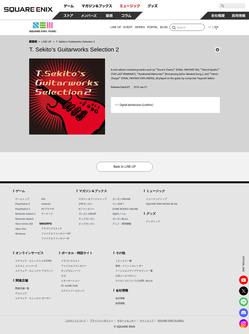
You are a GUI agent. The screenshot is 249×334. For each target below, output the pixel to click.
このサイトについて (75, 320)
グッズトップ (153, 221)
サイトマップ (147, 320)
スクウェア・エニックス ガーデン (33, 298)
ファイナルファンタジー (74, 266)
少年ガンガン (86, 204)
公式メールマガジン (125, 276)
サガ (63, 276)
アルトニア (21, 293)
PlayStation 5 (22, 204)
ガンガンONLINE (121, 199)
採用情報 (120, 303)
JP (209, 27)
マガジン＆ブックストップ (93, 199)
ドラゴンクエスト (70, 261)
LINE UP (47, 41)
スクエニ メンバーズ (26, 266)
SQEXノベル (119, 214)
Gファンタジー (86, 209)
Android (45, 204)
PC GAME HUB (69, 285)
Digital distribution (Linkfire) (136, 104)
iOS (43, 199)
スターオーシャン (70, 280)
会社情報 (120, 298)
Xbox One (20, 229)
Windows (20, 233)
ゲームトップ (22, 199)
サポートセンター (126, 320)
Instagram (243, 323)
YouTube (243, 280)
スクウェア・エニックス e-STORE (33, 261)
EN (216, 27)
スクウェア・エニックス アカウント (34, 270)
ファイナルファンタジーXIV (56, 233)
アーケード (47, 214)
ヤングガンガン (87, 219)
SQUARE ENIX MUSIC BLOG (162, 204)
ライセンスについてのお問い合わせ (134, 280)
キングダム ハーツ (70, 270)
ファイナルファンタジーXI (55, 238)
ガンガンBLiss (120, 219)
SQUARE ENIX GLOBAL (171, 320)
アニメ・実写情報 (121, 223)
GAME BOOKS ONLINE (125, 209)
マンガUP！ (118, 204)
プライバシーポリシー (101, 320)
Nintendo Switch (24, 219)
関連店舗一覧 (22, 288)
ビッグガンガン (87, 223)
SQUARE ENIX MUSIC (42, 27)
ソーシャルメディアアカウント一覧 (134, 270)
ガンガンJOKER (87, 214)
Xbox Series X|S (24, 223)
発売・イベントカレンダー (129, 266)
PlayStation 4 (22, 209)
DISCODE (243, 312)
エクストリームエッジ (72, 290)
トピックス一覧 (123, 261)
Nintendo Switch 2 (25, 214)
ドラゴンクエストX (51, 228)
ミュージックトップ (156, 199)
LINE (243, 301)
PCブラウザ (47, 209)
